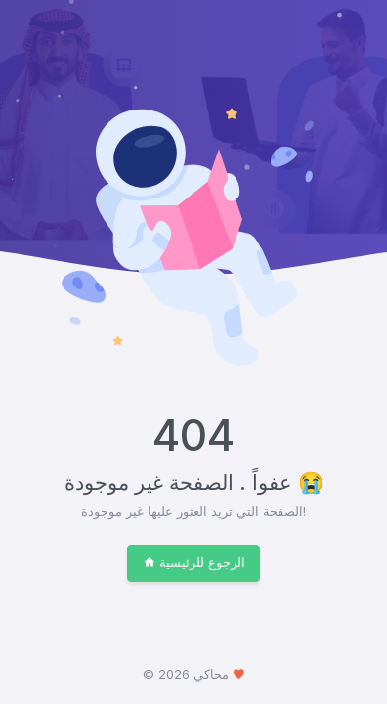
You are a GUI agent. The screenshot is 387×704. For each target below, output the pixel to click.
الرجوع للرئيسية (194, 562)
